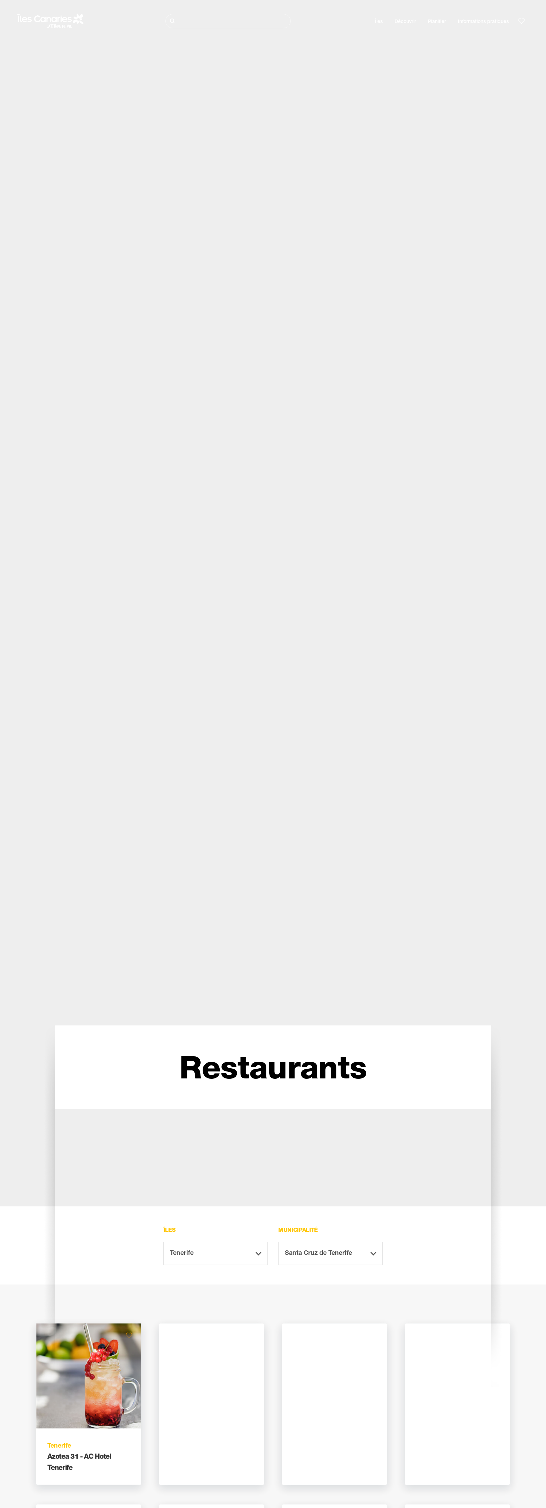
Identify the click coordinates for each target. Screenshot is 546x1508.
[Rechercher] (228, 21)
